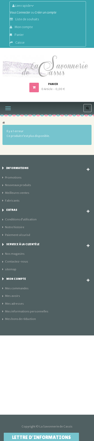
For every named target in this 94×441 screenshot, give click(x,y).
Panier (17, 35)
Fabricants (12, 200)
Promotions (13, 177)
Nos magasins (15, 253)
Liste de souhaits (24, 19)
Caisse (17, 42)
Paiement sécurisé (17, 235)
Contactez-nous (16, 261)
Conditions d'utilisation (21, 219)
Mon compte (21, 27)
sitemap (10, 269)
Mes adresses (14, 303)
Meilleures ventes (17, 193)
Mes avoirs (12, 296)
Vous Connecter (20, 12)
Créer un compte (45, 12)
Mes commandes (17, 288)
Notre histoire (14, 227)
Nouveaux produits (18, 185)
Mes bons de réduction (20, 319)
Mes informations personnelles (26, 311)
